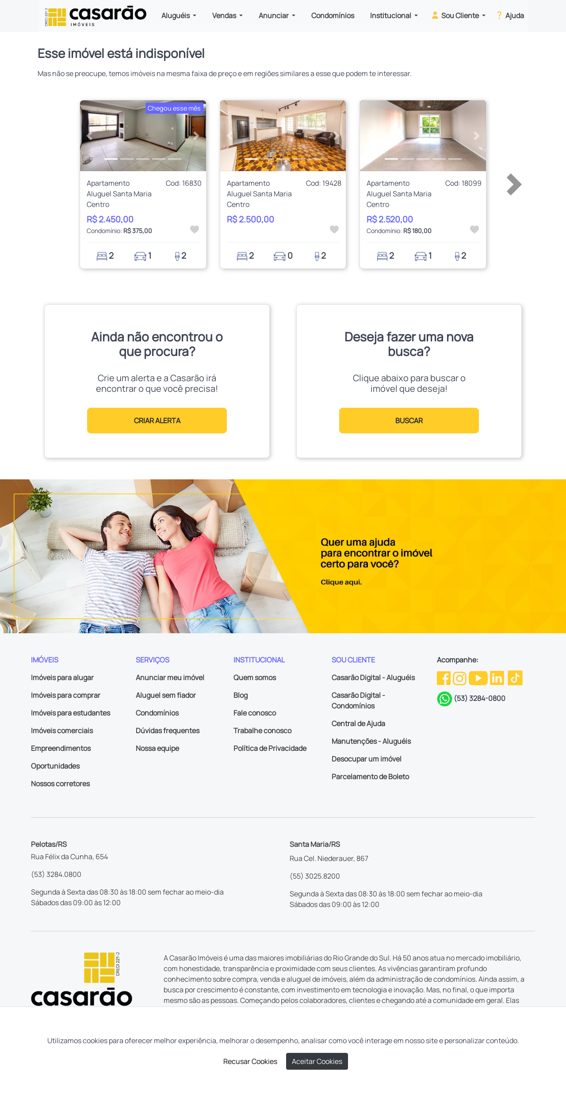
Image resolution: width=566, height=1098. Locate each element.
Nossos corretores (60, 783)
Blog (240, 695)
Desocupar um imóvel (367, 759)
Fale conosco (254, 713)
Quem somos (254, 677)
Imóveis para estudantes (70, 713)
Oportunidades (55, 766)
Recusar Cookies (250, 1061)
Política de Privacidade (269, 748)
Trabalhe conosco (262, 730)
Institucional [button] (391, 15)
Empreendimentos (61, 748)
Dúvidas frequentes (167, 730)
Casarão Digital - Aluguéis (373, 677)
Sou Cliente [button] (455, 15)
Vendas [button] (224, 15)
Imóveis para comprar (65, 695)
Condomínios (332, 15)
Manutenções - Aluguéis (371, 741)
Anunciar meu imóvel (170, 677)
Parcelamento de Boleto (370, 776)
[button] (89, 135)
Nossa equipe (157, 748)
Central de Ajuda (358, 723)
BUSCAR (409, 420)
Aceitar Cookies (317, 1061)
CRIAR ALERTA (157, 420)
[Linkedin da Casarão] (497, 677)
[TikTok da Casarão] (515, 677)
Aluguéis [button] (176, 15)
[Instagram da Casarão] (460, 677)
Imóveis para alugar (62, 677)
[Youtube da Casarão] (479, 677)
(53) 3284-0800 (479, 698)
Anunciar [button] (274, 15)
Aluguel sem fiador (166, 695)
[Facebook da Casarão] (444, 677)
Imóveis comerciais (62, 730)
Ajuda (509, 15)
